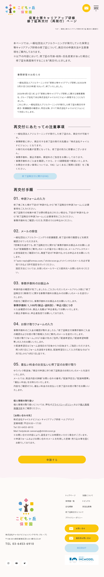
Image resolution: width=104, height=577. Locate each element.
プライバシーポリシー (63, 404)
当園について (87, 495)
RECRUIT (81, 548)
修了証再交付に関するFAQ (35, 176)
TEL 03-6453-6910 (19, 543)
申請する (52, 460)
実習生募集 (87, 507)
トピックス (86, 501)
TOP (57, 29)
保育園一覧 (70, 501)
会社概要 (69, 507)
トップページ (70, 495)
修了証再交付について (74, 512)
